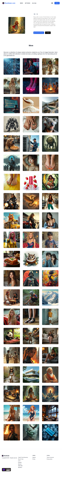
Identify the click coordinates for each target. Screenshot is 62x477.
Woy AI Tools (20, 459)
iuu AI (19, 460)
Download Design (38, 32)
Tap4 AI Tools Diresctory (23, 457)
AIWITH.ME (20, 465)
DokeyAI (19, 462)
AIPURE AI (20, 467)
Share (48, 32)
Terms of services (50, 457)
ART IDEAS (27, 3)
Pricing (33, 459)
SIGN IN (57, 3)
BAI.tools (19, 464)
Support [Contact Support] (34, 457)
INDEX (21, 3)
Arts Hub (34, 3)
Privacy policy (49, 459)
